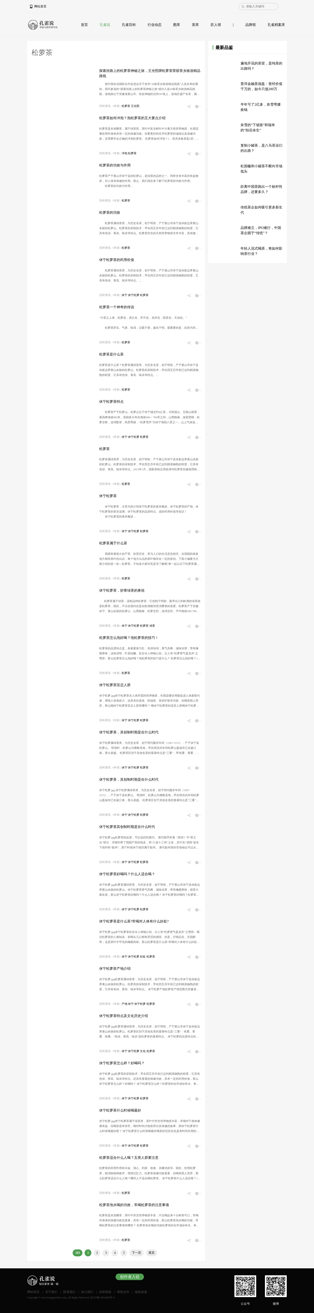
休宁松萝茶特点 (111, 401)
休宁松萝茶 (108, 496)
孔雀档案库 (276, 25)
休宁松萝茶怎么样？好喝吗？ (122, 1063)
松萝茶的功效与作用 (115, 165)
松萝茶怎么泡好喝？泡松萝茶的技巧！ (129, 638)
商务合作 (123, 1292)
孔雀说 (105, 25)
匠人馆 (216, 25)
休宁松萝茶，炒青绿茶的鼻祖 (122, 590)
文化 (143, 1051)
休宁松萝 (134, 295)
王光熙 (135, 106)
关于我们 (51, 1292)
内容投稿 (105, 1292)
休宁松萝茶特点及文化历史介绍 (123, 1016)
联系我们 (69, 1292)
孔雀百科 (129, 25)
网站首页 (40, 6)
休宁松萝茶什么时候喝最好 (120, 1110)
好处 (143, 956)
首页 (84, 25)
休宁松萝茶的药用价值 (116, 260)
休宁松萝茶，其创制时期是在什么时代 (129, 732)
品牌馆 (250, 25)
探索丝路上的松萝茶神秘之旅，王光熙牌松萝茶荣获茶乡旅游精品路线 (149, 73)
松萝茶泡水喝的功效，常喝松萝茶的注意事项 (134, 1205)
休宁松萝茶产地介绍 (115, 968)
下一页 (136, 1252)
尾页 (151, 1252)
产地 (125, 1003)
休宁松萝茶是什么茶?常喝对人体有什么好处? (134, 921)
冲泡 (125, 153)
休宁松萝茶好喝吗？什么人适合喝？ (127, 874)
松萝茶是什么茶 (111, 354)
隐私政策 (141, 1292)
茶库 (195, 25)
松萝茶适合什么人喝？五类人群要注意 (129, 1157)
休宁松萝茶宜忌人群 (115, 685)
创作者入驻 (130, 1277)
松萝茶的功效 (109, 212)
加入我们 (87, 1292)
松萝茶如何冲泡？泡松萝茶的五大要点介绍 (132, 118)
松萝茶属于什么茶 (113, 543)
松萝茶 (126, 106)
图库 (176, 25)
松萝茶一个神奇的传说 (116, 307)
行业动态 (155, 25)
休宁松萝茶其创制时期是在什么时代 (127, 827)
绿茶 (152, 625)
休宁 (125, 295)
